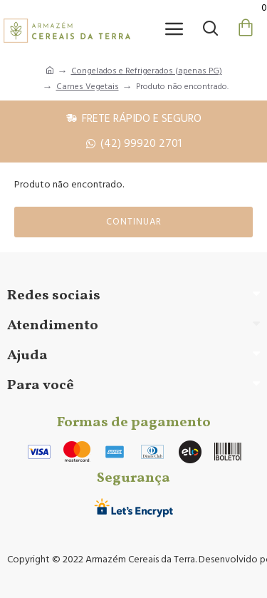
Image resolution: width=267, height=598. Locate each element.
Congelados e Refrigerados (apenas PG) (146, 71)
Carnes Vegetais (87, 87)
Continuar (134, 221)
